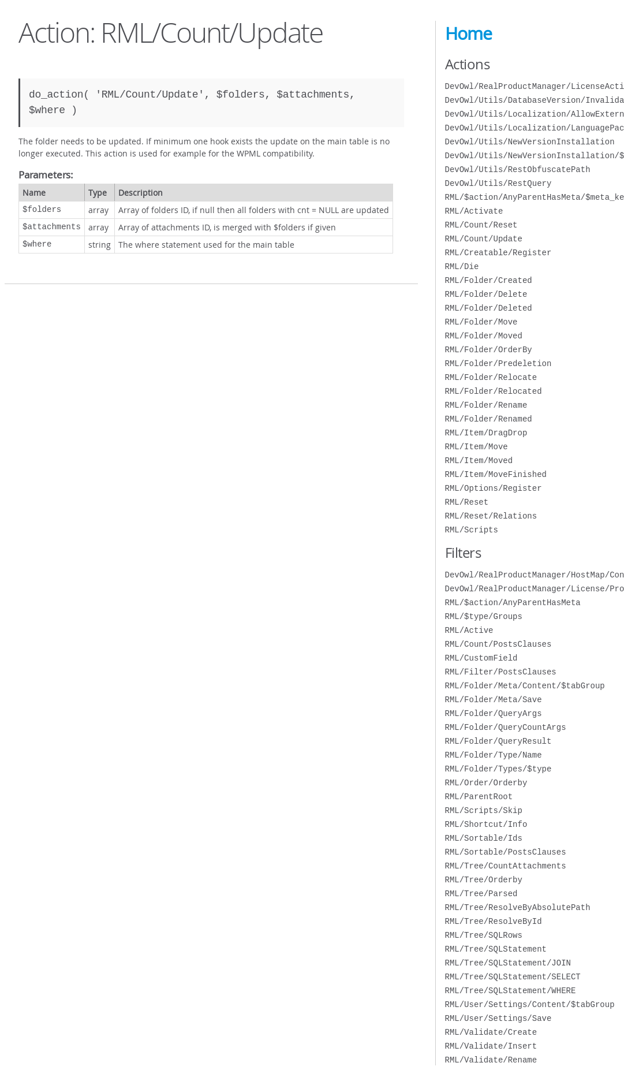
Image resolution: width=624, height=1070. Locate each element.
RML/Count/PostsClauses (498, 644)
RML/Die (462, 266)
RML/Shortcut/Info (486, 824)
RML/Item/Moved (479, 460)
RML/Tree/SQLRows (483, 935)
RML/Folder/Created (488, 280)
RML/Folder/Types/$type (498, 768)
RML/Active (469, 630)
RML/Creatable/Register (498, 252)
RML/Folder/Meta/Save (493, 699)
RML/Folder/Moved (483, 335)
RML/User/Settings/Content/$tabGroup (530, 1004)
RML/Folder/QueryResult (498, 741)
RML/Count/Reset (481, 224)
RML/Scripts (471, 529)
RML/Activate (474, 211)
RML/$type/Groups (483, 616)
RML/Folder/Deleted (488, 308)
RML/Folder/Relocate (491, 377)
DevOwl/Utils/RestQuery (498, 183)
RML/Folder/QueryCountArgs (505, 727)
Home (468, 33)
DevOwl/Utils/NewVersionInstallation (530, 141)
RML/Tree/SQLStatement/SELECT (513, 976)
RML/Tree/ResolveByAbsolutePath (518, 907)
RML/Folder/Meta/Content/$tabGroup (525, 685)
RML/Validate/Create (491, 1032)
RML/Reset (467, 502)
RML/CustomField (481, 658)
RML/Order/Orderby (486, 782)
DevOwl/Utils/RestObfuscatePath (518, 169)
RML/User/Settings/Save (498, 1018)
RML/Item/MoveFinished (496, 474)
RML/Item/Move (476, 446)
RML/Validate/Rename (491, 1059)
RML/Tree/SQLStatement (496, 949)
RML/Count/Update (483, 238)
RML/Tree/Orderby (483, 879)
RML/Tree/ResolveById (493, 921)
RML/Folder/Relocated (493, 391)
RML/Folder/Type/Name (493, 755)
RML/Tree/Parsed (481, 893)
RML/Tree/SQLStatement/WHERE (510, 990)
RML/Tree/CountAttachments (505, 865)
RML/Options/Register (493, 488)
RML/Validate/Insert (491, 1046)
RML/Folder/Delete (486, 294)
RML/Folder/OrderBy (488, 349)
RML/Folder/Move (481, 321)
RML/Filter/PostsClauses (500, 671)
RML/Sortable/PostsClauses (505, 852)
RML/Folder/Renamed (488, 418)
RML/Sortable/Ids (483, 838)
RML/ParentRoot (479, 796)
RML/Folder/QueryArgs (493, 713)
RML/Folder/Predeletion (498, 363)
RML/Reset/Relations (491, 515)
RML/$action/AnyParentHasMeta (513, 602)
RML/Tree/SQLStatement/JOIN (508, 962)
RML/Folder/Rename (486, 405)
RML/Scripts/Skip (483, 810)
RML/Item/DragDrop (486, 432)
